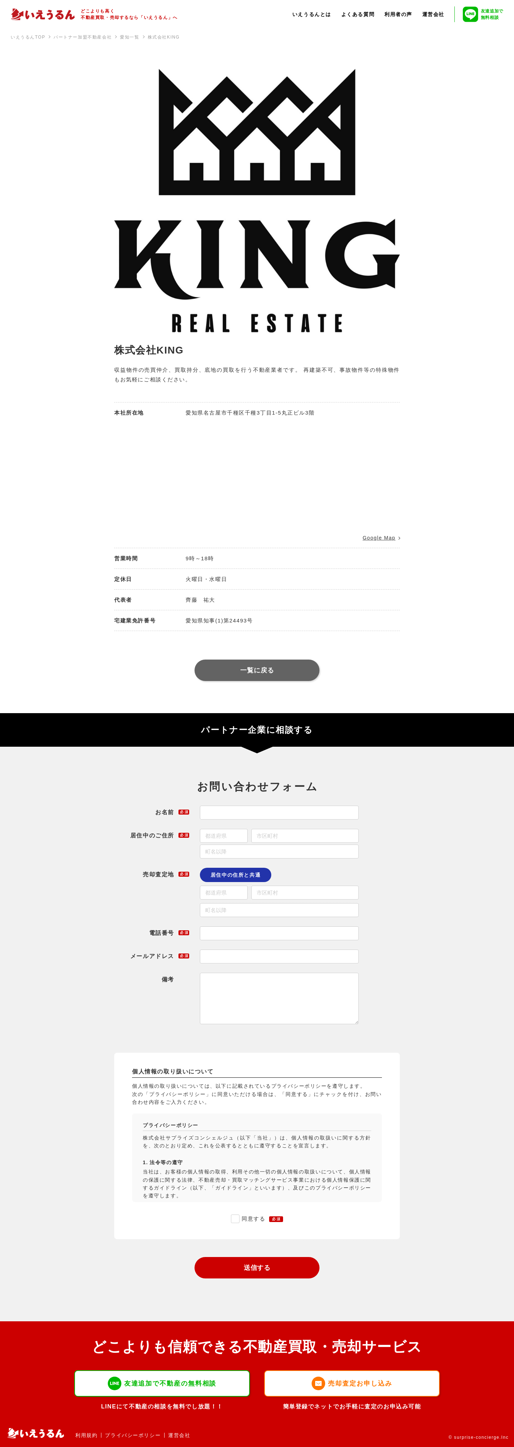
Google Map (379, 538)
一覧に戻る (257, 670)
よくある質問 (358, 14)
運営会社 (433, 14)
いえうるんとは (311, 14)
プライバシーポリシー (133, 1435)
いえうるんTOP (28, 37)
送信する (257, 1267)
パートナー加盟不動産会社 (83, 37)
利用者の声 (398, 14)
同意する (253, 1219)
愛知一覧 (129, 37)
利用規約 (86, 1435)
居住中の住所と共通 (236, 875)
